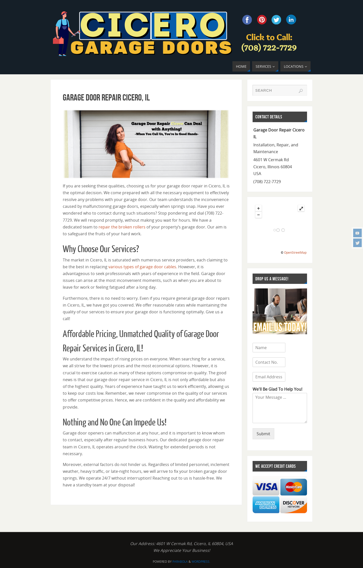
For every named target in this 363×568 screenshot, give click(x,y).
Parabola (180, 561)
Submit (263, 434)
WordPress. (201, 561)
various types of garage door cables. (142, 267)
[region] (146, 144)
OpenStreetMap (295, 252)
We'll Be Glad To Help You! (277, 389)
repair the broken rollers (121, 227)
